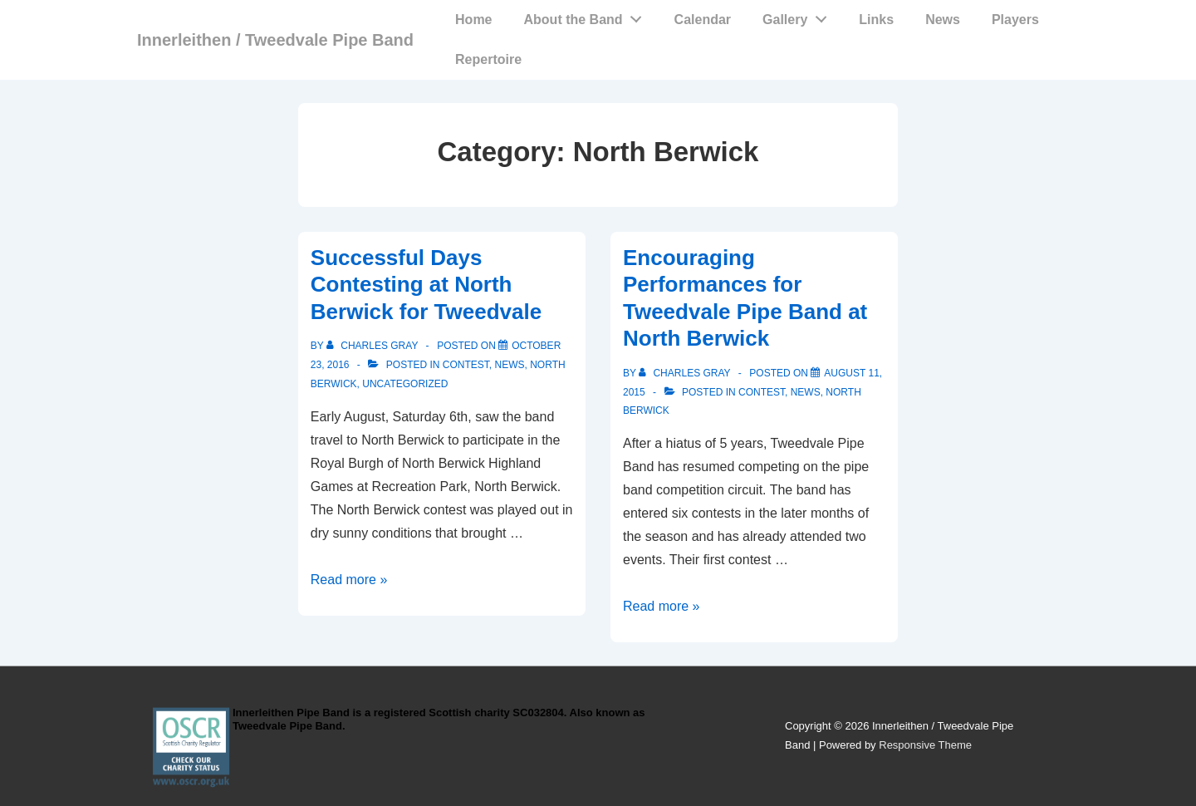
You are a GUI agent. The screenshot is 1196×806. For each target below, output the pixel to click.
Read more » (349, 580)
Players (1015, 19)
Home (473, 19)
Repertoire (488, 59)
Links (876, 19)
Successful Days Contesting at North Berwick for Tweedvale (426, 284)
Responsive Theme (925, 745)
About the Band (587, 16)
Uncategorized (405, 384)
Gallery (799, 16)
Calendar (702, 19)
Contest (466, 365)
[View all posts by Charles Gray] (373, 345)
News (942, 19)
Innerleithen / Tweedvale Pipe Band (275, 40)
